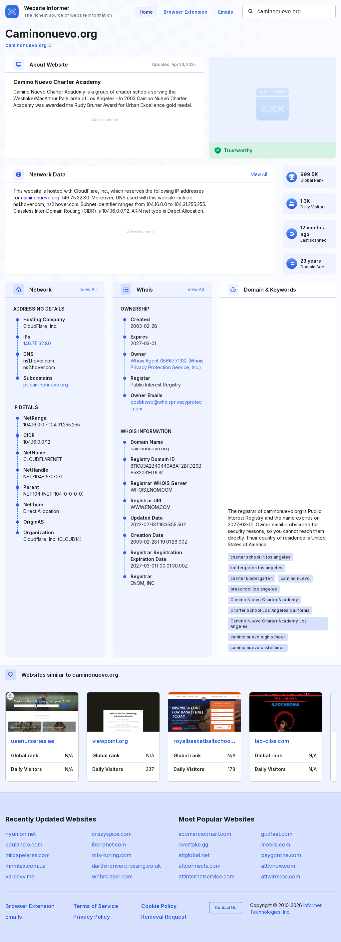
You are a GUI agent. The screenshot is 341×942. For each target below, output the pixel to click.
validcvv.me (19, 876)
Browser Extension (185, 12)
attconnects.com (199, 865)
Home (146, 12)
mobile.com (275, 844)
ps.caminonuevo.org (45, 384)
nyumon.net (20, 833)
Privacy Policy (91, 916)
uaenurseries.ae (32, 741)
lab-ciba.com (272, 741)
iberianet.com (109, 844)
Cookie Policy (158, 906)
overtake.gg (193, 844)
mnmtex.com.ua (25, 865)
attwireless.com (280, 876)
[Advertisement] (104, 138)
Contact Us (225, 907)
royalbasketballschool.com (208, 741)
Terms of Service (95, 906)
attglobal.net (193, 855)
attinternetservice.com (206, 876)
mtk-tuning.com (111, 855)
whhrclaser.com (112, 876)
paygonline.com (281, 855)
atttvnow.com (278, 865)
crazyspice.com (112, 833)
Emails (225, 12)
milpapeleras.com (27, 855)
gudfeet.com (276, 833)
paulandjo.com (23, 844)
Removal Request (163, 916)
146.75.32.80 (37, 343)
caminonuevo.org (28, 45)
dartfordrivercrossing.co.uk (126, 865)
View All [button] (259, 174)
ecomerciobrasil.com (204, 833)
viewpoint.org (110, 741)
